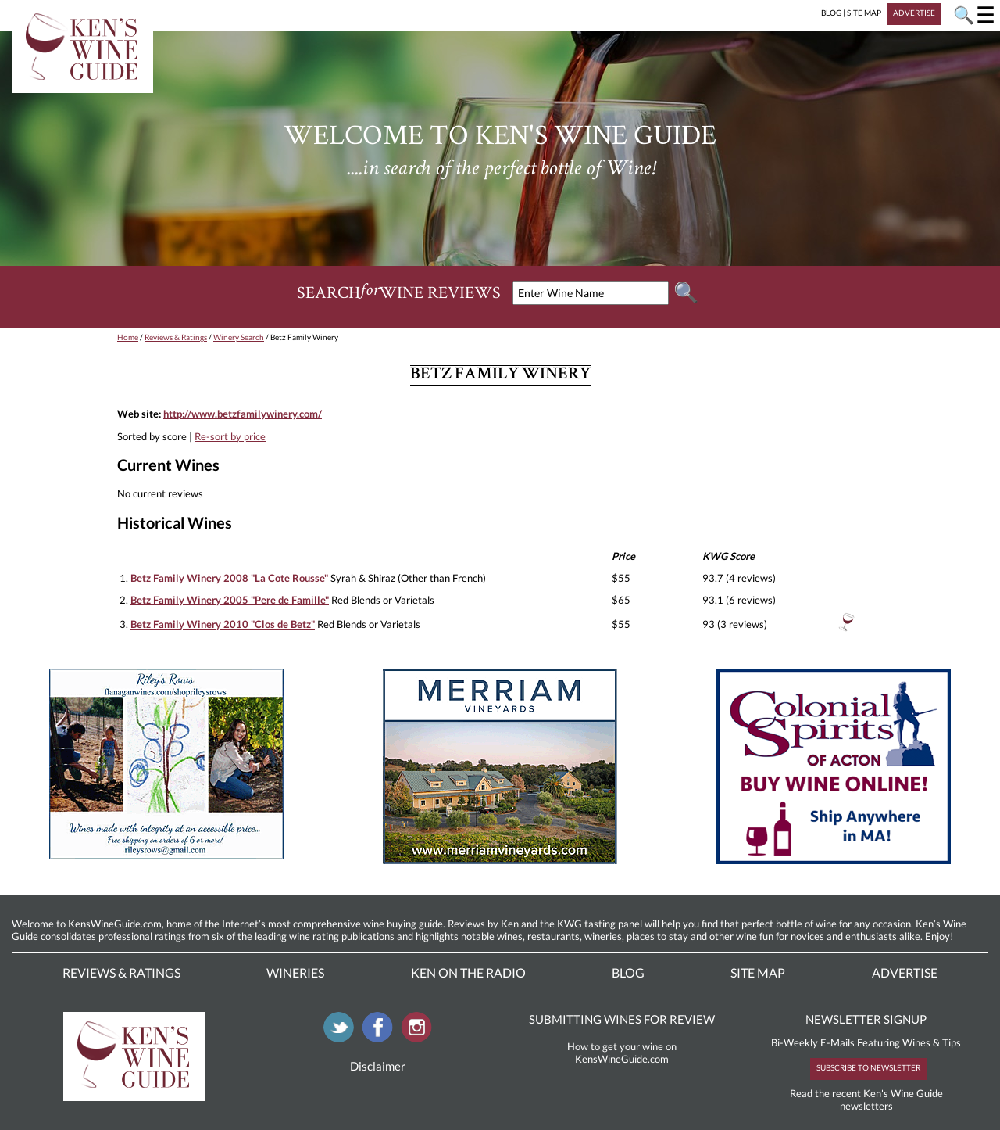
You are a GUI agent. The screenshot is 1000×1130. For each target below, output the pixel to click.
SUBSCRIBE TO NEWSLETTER (868, 1067)
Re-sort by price (230, 436)
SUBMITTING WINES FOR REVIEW (622, 1019)
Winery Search (238, 337)
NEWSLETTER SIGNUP (866, 1019)
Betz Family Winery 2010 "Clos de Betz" (222, 624)
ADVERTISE (914, 12)
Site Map (757, 972)
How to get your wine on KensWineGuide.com (622, 1052)
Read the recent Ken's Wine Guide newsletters (866, 1099)
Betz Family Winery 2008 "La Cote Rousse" (229, 578)
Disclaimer (377, 1066)
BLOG (831, 12)
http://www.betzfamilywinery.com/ (242, 413)
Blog (628, 972)
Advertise (905, 972)
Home (127, 337)
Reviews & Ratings (176, 337)
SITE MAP (864, 12)
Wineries (295, 972)
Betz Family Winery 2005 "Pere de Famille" (229, 600)
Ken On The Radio (468, 972)
